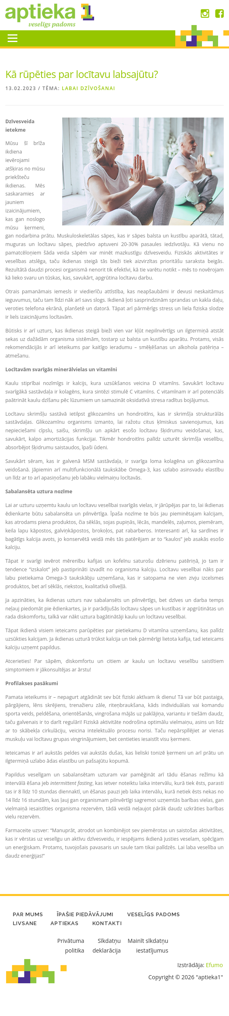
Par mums (28, 914)
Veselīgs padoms (153, 914)
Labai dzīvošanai (89, 88)
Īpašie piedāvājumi (85, 914)
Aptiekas (64, 923)
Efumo (214, 965)
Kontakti (107, 923)
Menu (12, 38)
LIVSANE (25, 923)
